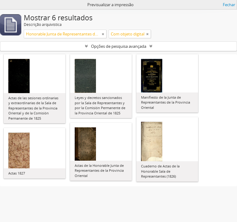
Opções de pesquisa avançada (118, 46)
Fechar (229, 4)
